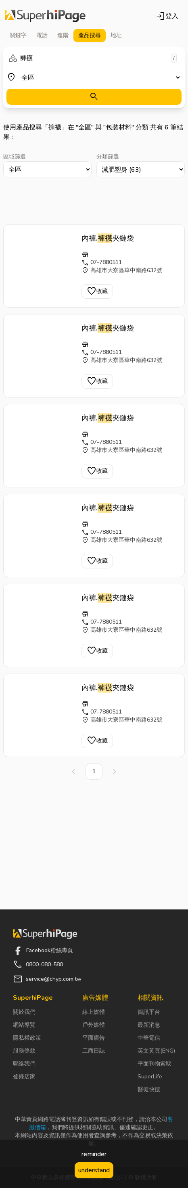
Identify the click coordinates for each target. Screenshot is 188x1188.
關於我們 (24, 1012)
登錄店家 (24, 1076)
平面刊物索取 (154, 1063)
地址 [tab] (116, 35)
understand (94, 1170)
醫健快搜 (149, 1089)
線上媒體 (93, 1012)
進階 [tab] (63, 35)
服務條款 (24, 1051)
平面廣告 (93, 1038)
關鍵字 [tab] (18, 35)
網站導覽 (24, 1025)
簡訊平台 (149, 1012)
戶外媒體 (93, 1025)
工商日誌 (93, 1051)
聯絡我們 (24, 1063)
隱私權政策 (27, 1038)
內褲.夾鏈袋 (107, 238)
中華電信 (149, 1038)
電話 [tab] (42, 35)
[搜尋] (94, 97)
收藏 (97, 291)
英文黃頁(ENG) (156, 1051)
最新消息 (149, 1025)
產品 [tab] (89, 35)
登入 (167, 16)
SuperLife (150, 1076)
